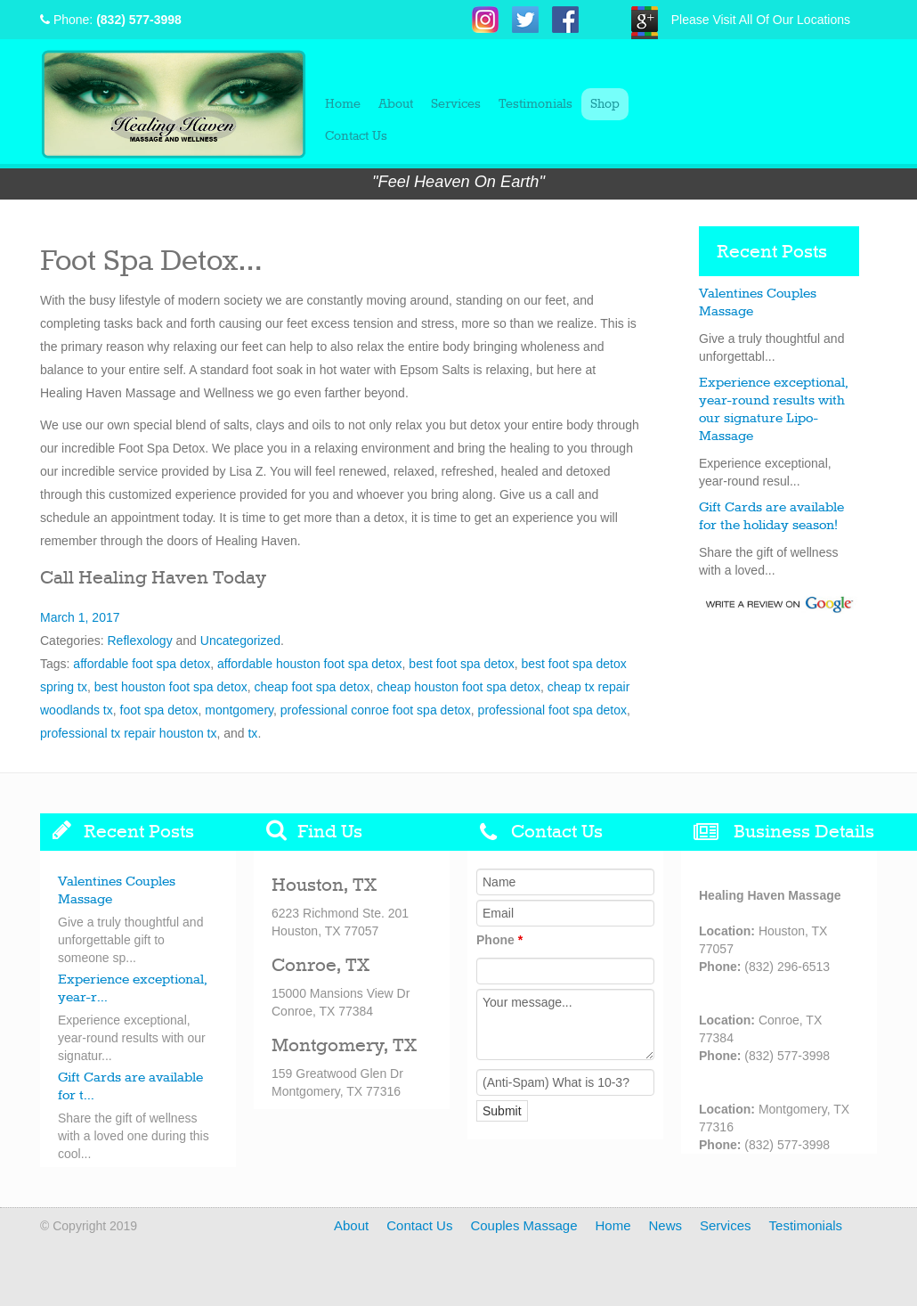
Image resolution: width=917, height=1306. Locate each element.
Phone (499, 940)
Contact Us (356, 136)
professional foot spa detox (552, 710)
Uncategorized (240, 640)
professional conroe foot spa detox (375, 710)
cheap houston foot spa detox (458, 687)
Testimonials (535, 104)
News (666, 1225)
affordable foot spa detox (141, 664)
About (395, 104)
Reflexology (139, 640)
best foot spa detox (461, 664)
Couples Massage (523, 1225)
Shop (605, 104)
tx (252, 733)
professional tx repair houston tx (128, 733)
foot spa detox (159, 710)
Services (456, 104)
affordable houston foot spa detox (309, 664)
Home (343, 104)
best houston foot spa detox (171, 687)
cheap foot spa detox (312, 687)
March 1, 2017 (80, 617)
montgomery (239, 710)
